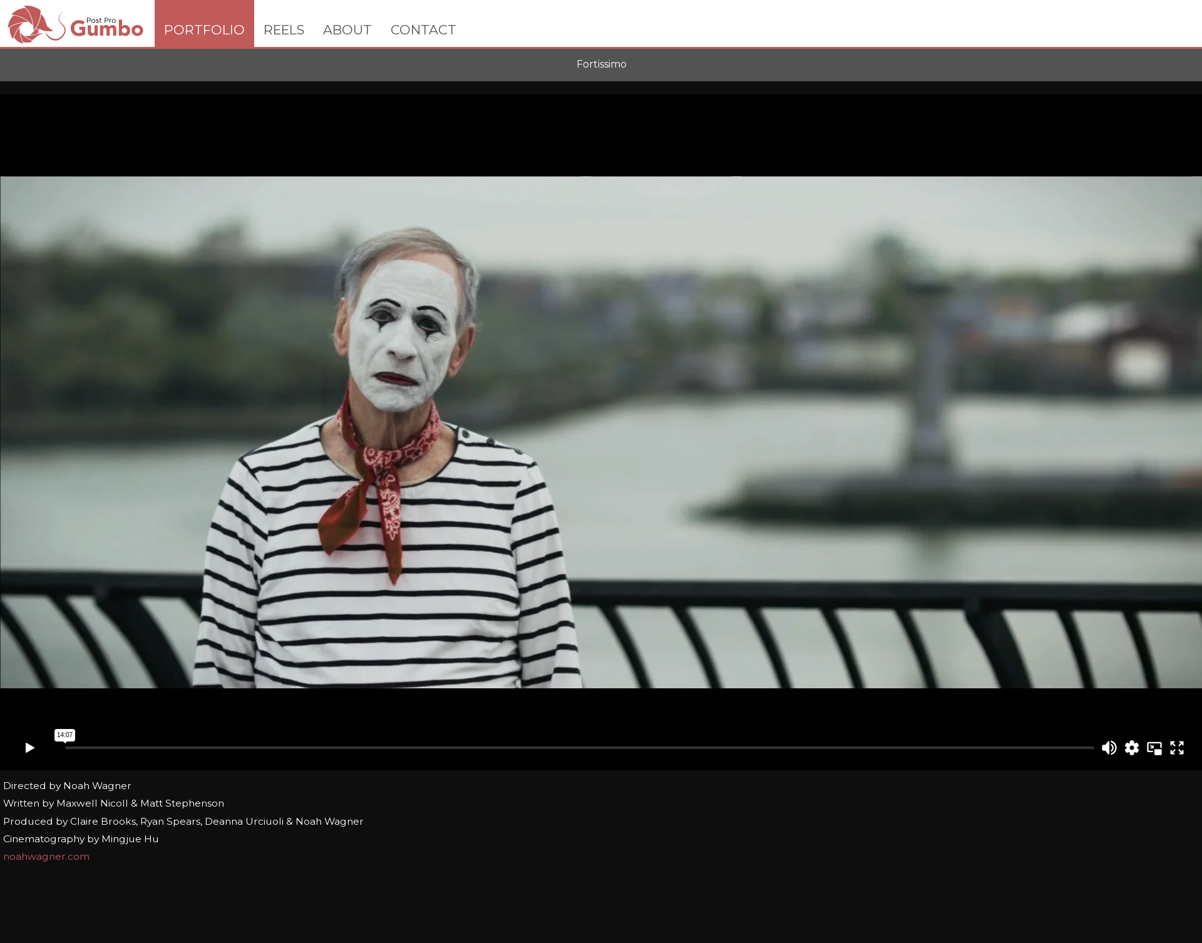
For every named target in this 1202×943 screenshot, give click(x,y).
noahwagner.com (46, 856)
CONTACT (423, 30)
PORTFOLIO (204, 30)
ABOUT (347, 30)
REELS (284, 30)
